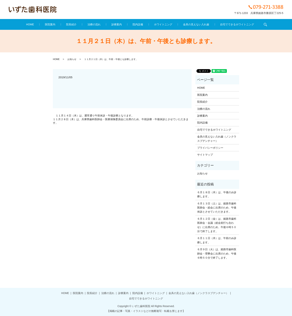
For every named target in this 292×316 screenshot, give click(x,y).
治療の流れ (98, 24)
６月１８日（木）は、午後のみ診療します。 (216, 194)
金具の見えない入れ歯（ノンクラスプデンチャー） (216, 138)
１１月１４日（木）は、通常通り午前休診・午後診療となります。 (95, 115)
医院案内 (64, 24)
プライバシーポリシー (210, 147)
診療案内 (116, 24)
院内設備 (133, 24)
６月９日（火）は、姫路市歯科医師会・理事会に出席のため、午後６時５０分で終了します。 (216, 253)
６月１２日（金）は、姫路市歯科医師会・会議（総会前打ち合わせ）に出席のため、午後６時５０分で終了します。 (216, 225)
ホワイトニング (154, 24)
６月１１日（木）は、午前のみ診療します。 (216, 240)
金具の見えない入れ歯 (182, 24)
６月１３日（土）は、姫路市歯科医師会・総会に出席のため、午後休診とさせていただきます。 (216, 207)
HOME (49, 24)
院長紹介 (80, 24)
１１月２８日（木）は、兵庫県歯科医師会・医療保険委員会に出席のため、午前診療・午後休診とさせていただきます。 (120, 121)
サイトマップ (205, 154)
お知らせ (71, 59)
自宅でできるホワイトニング (219, 24)
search (244, 24)
